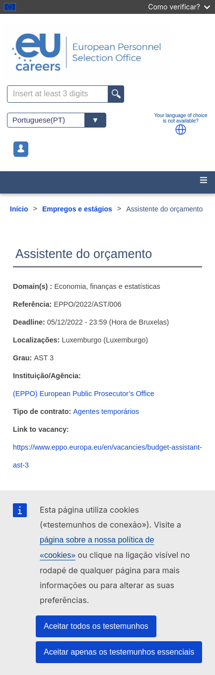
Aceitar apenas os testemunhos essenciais (119, 652)
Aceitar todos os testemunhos (96, 626)
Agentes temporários (106, 411)
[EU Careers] (107, 52)
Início (19, 209)
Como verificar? (179, 6)
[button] (181, 129)
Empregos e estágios (77, 209)
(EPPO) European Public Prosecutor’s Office (83, 394)
